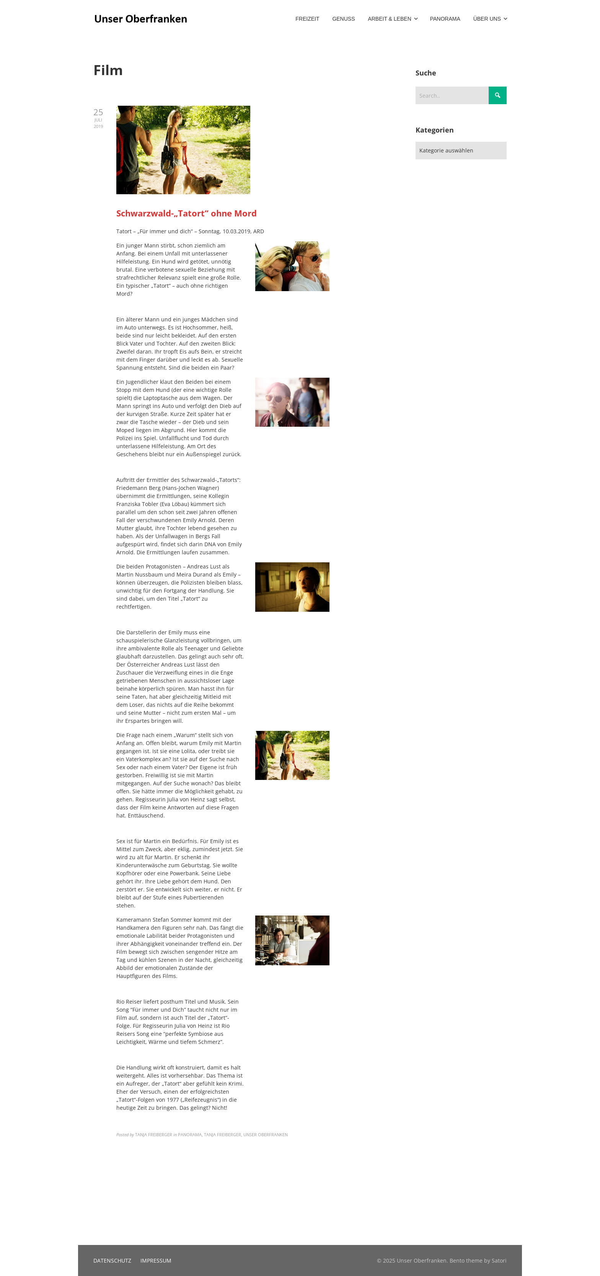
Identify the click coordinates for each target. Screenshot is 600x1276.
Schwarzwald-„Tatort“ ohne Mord (186, 213)
